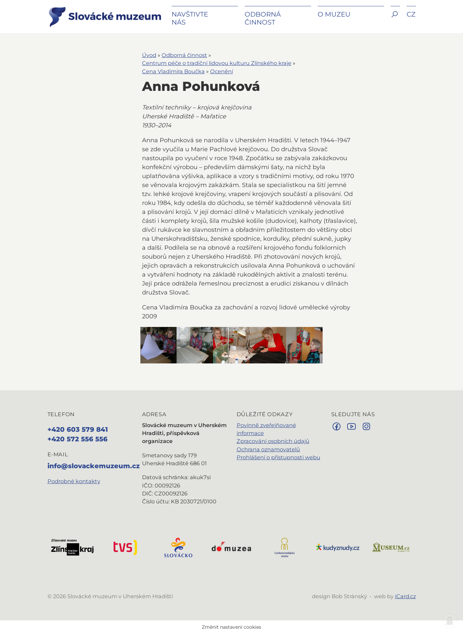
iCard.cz (405, 596)
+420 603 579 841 (77, 429)
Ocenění (221, 71)
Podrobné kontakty (73, 481)
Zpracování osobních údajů (273, 441)
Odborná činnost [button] (263, 18)
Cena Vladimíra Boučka (173, 71)
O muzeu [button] (334, 14)
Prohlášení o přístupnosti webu (278, 457)
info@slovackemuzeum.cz (93, 466)
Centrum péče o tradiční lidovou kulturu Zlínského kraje (216, 63)
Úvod (149, 55)
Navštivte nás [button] (190, 18)
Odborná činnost (184, 55)
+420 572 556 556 (77, 439)
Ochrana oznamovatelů (268, 449)
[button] (395, 19)
